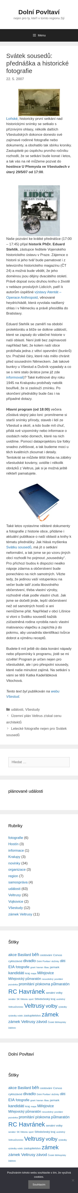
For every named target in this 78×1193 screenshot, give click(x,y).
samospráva (18, 882)
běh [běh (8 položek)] (35, 954)
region (13, 876)
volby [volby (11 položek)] (51, 1006)
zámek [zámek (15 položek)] (50, 1014)
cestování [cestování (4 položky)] (46, 955)
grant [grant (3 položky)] (32, 967)
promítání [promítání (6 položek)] (26, 984)
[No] (73, 1180)
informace (16, 851)
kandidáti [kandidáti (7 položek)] (16, 973)
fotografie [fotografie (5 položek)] (23, 967)
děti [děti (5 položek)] (62, 961)
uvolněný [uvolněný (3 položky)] (60, 999)
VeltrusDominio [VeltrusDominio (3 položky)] (15, 1007)
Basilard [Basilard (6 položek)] (24, 955)
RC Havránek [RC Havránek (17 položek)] (26, 991)
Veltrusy (14, 895)
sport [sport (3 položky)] (31, 999)
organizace (17, 870)
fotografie (15, 838)
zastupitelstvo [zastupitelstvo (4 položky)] (32, 1015)
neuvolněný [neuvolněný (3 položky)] (47, 979)
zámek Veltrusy (20, 914)
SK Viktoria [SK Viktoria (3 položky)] (22, 999)
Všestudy (32, 710)
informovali (14, 377)
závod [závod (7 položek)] (41, 1021)
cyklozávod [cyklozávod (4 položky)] (15, 961)
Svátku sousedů (18, 547)
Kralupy (14, 857)
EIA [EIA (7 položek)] (11, 967)
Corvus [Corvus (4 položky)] (57, 955)
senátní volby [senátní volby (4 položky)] (54, 992)
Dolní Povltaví (38, 12)
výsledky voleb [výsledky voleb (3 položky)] (15, 1015)
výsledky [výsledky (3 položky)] (62, 1007)
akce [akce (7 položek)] (12, 954)
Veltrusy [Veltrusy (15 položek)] (34, 1005)
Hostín (13, 844)
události (17, 710)
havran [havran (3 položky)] (39, 967)
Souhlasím (39, 1184)
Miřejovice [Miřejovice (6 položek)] (45, 973)
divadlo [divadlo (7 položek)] (29, 961)
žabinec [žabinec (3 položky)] (12, 1028)
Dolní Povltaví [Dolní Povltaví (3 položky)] (44, 961)
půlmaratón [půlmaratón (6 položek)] (60, 984)
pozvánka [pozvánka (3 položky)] (13, 984)
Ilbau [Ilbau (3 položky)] (46, 967)
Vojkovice (15, 902)
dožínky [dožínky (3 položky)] (55, 961)
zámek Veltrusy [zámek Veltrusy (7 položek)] (21, 1021)
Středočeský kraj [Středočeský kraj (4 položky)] (45, 999)
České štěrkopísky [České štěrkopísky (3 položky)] (57, 1022)
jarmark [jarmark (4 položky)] (54, 967)
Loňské (12, 119)
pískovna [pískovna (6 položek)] (42, 984)
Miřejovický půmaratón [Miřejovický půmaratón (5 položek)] (24, 979)
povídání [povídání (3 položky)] (58, 979)
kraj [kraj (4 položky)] (27, 973)
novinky (14, 863)
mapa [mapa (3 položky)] (33, 973)
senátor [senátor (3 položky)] (12, 999)
